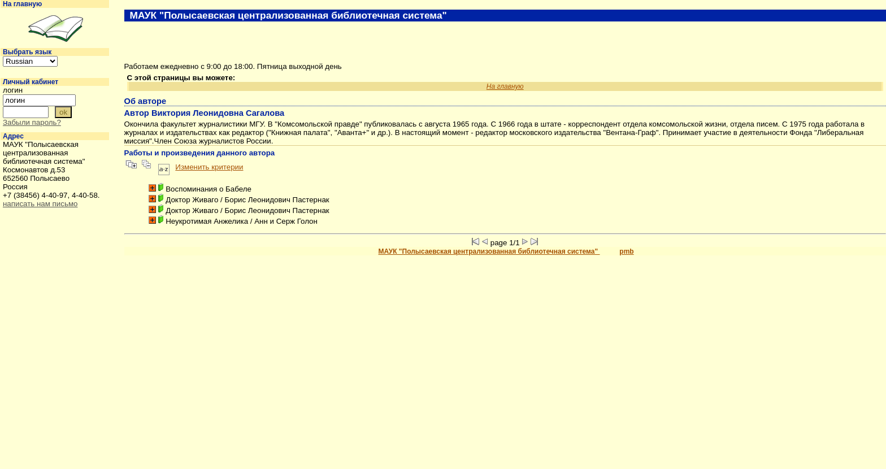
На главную (22, 4)
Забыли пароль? (32, 122)
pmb (626, 251)
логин (13, 90)
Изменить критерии (209, 167)
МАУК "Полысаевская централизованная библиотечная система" (489, 251)
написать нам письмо (40, 203)
